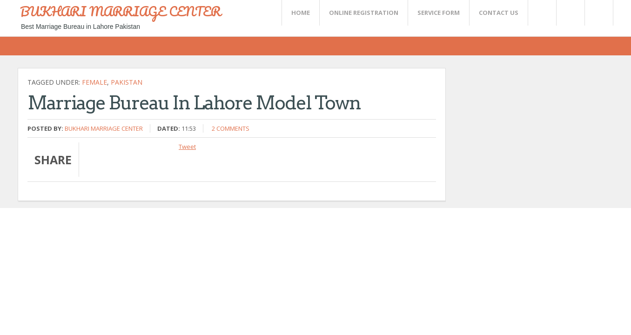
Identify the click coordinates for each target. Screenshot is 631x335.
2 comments (230, 128)
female (94, 82)
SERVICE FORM (438, 12)
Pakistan (126, 82)
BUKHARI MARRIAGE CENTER (120, 11)
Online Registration (363, 12)
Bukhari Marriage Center (104, 128)
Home (300, 12)
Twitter (541, 12)
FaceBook (597, 12)
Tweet (187, 146)
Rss (570, 12)
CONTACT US (498, 12)
